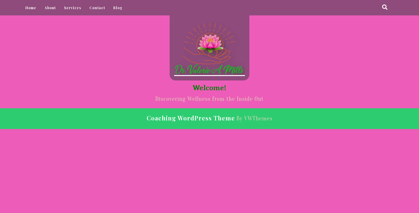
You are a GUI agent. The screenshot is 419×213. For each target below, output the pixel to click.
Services (72, 7)
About (50, 7)
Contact (97, 7)
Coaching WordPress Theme (191, 118)
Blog (117, 7)
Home (30, 7)
